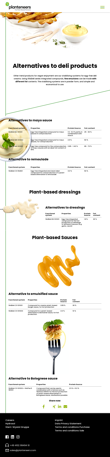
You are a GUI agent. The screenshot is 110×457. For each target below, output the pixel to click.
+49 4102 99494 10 (20, 445)
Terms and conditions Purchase (72, 427)
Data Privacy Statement (68, 423)
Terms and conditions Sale (69, 430)
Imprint (59, 420)
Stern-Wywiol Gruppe (17, 427)
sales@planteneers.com (23, 450)
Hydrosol (10, 423)
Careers (9, 420)
